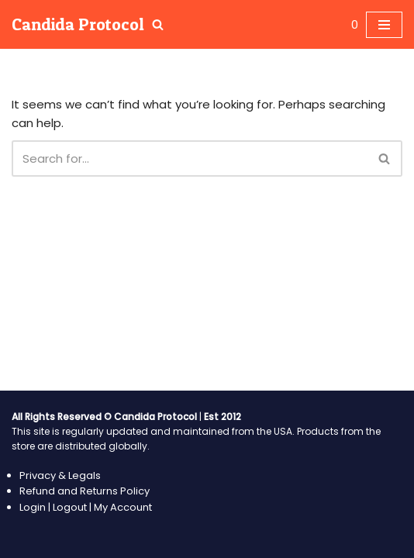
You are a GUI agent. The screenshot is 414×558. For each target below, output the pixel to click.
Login (33, 507)
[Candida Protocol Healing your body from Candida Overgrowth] (78, 24)
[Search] (158, 24)
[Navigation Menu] (384, 25)
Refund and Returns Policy (84, 491)
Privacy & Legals (60, 475)
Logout (70, 507)
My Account (123, 507)
